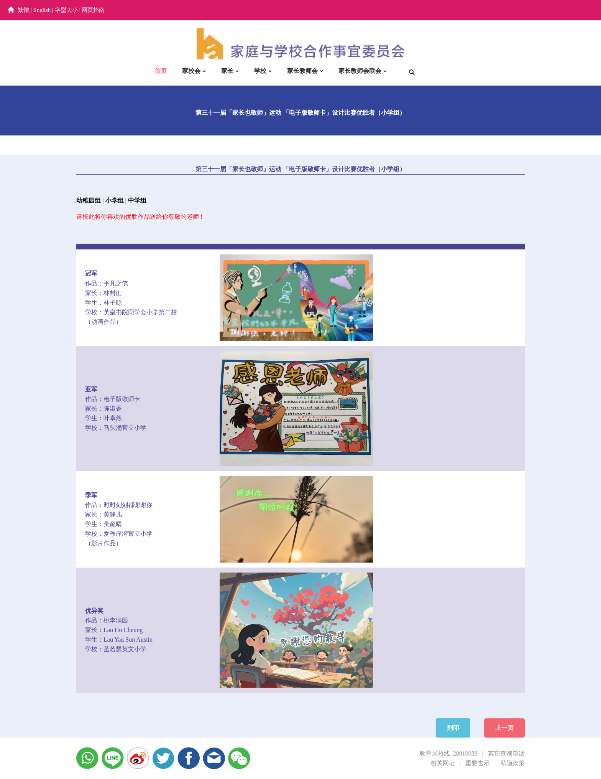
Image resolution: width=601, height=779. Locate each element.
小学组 (114, 200)
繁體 (23, 10)
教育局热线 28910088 (448, 753)
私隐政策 (512, 763)
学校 (260, 71)
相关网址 (442, 763)
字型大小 (66, 10)
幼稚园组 (88, 200)
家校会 (191, 71)
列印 (453, 728)
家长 (227, 71)
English (42, 10)
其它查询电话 (506, 753)
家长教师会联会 (359, 71)
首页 (160, 71)
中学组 (137, 200)
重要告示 (477, 763)
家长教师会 (302, 71)
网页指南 (93, 10)
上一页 (504, 728)
